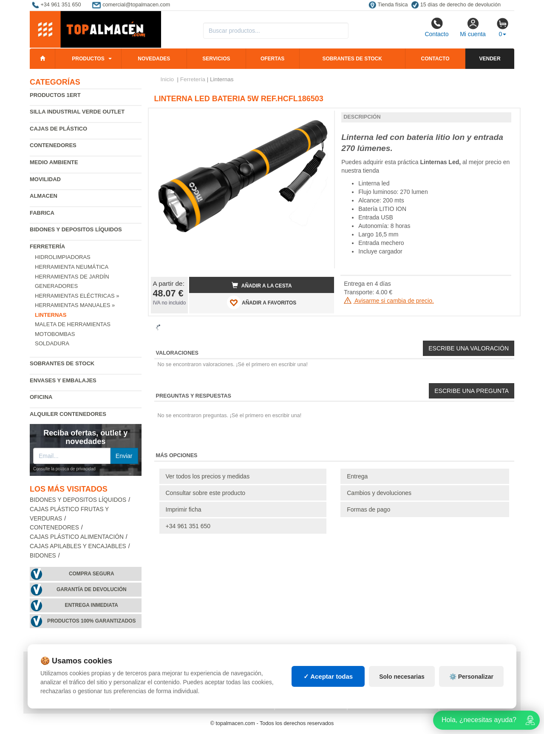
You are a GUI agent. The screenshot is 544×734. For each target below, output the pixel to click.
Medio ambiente (54, 162)
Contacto (436, 27)
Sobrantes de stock (352, 59)
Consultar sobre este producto (206, 492)
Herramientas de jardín (72, 276)
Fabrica (42, 213)
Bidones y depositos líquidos (76, 229)
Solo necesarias (402, 676)
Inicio (167, 79)
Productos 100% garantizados (91, 621)
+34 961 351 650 (188, 526)
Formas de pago (368, 509)
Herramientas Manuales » (75, 305)
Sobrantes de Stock (62, 363)
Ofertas (272, 59)
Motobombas (55, 334)
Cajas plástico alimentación (77, 537)
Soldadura (52, 343)
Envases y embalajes (63, 380)
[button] (320, 118)
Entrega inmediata (91, 605)
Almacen (43, 196)
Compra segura (91, 574)
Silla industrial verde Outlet (77, 111)
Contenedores (53, 145)
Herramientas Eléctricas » (77, 296)
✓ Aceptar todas (328, 676)
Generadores (56, 286)
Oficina (41, 397)
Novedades (154, 59)
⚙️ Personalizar (471, 676)
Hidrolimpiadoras (63, 257)
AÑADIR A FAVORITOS (261, 302)
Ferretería (47, 246)
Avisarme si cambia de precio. (389, 300)
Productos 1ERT (55, 95)
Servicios (216, 59)
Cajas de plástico (58, 128)
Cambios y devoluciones (379, 492)
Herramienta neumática (71, 267)
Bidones (43, 555)
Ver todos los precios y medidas (208, 476)
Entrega (357, 476)
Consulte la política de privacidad (64, 469)
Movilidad (45, 179)
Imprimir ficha (183, 509)
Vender (490, 59)
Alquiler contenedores (68, 414)
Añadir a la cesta (262, 285)
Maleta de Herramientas (72, 324)
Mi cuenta (473, 27)
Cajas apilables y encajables (78, 546)
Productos (88, 59)
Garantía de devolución (92, 589)
